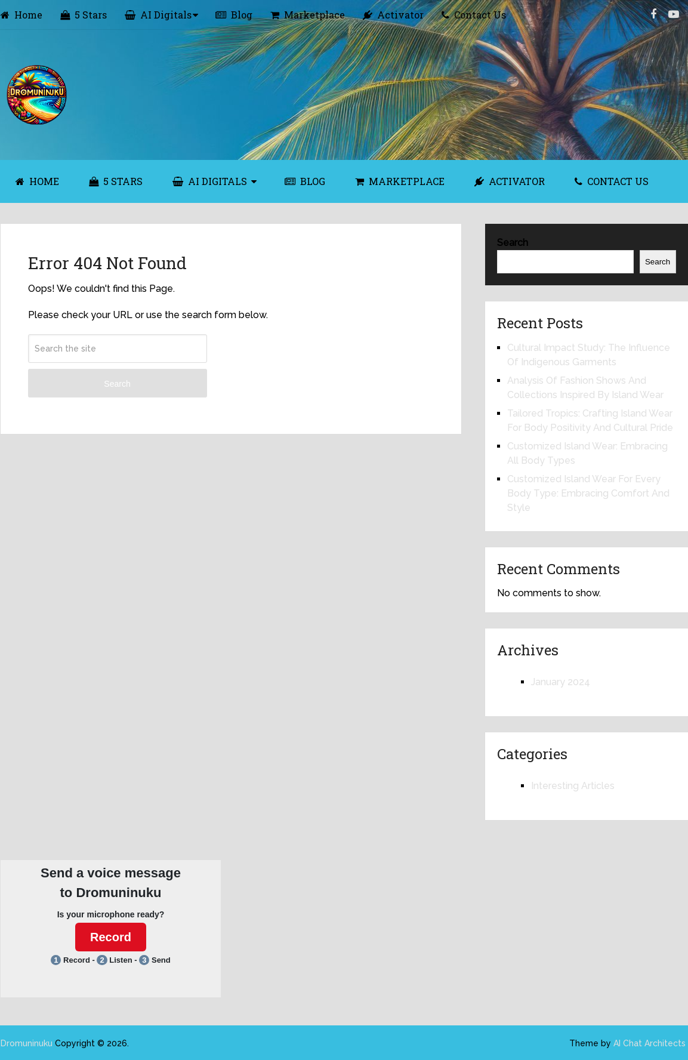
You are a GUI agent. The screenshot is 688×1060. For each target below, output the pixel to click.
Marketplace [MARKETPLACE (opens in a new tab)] (400, 181)
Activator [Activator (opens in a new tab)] (393, 14)
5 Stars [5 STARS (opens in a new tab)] (116, 181)
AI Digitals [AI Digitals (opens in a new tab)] (158, 14)
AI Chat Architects (649, 1043)
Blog (233, 14)
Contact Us (474, 14)
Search (117, 384)
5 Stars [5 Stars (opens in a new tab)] (83, 14)
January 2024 (560, 682)
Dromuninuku (27, 1043)
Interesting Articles (573, 785)
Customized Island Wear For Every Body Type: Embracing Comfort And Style (588, 493)
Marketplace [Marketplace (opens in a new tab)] (307, 14)
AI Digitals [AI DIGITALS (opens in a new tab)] (209, 181)
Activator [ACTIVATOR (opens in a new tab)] (509, 181)
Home (21, 14)
